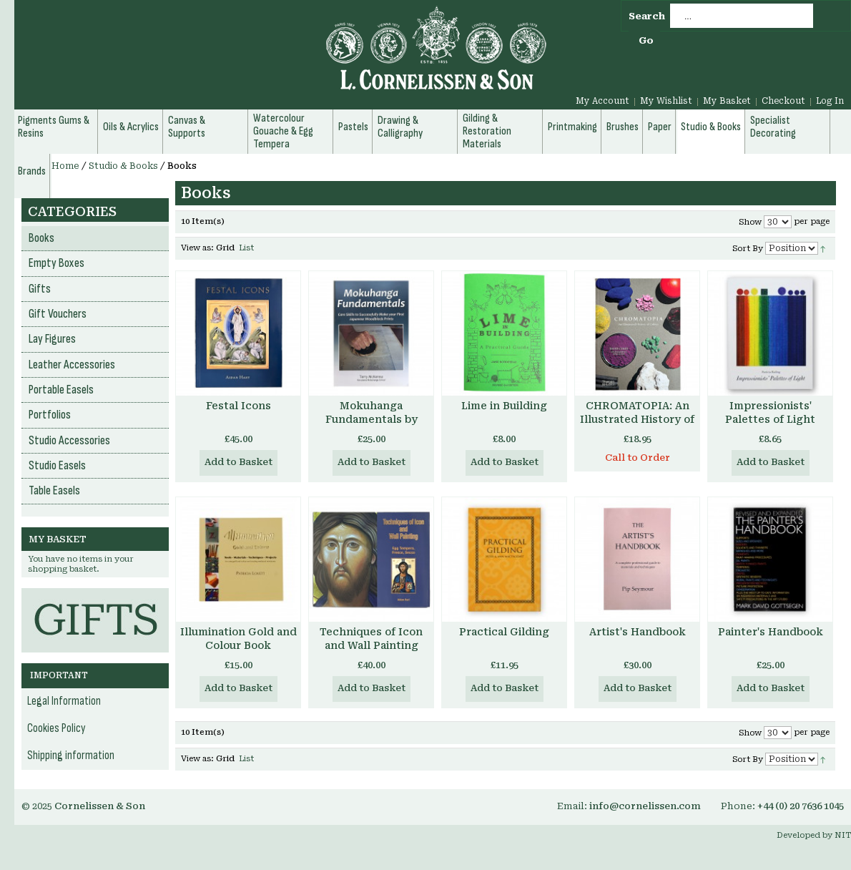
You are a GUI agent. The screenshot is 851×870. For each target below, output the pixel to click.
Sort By (747, 248)
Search (647, 16)
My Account (602, 101)
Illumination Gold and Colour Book (238, 638)
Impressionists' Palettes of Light (770, 412)
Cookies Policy (56, 728)
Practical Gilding (504, 631)
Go (646, 40)
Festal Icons (238, 405)
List (246, 248)
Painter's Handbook (770, 631)
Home (65, 166)
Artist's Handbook (637, 631)
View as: (197, 248)
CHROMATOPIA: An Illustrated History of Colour (637, 419)
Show (750, 222)
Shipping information (70, 755)
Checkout (783, 101)
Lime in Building (504, 405)
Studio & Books (123, 166)
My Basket (727, 101)
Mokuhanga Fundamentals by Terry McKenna (371, 419)
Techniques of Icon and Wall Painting (371, 638)
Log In (830, 101)
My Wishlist (666, 101)
